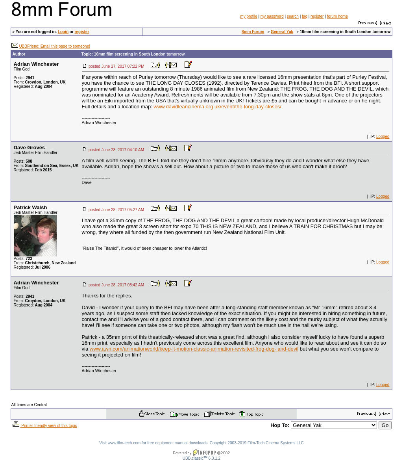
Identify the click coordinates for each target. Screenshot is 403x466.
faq (304, 16)
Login (63, 32)
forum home (337, 16)
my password (272, 16)
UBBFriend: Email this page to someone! (54, 46)
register (317, 16)
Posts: (24, 78)
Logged (382, 136)
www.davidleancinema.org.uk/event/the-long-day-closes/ (217, 107)
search (293, 16)
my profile (248, 16)
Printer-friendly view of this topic (44, 425)
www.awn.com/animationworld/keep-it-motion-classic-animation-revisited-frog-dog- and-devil (194, 349)
